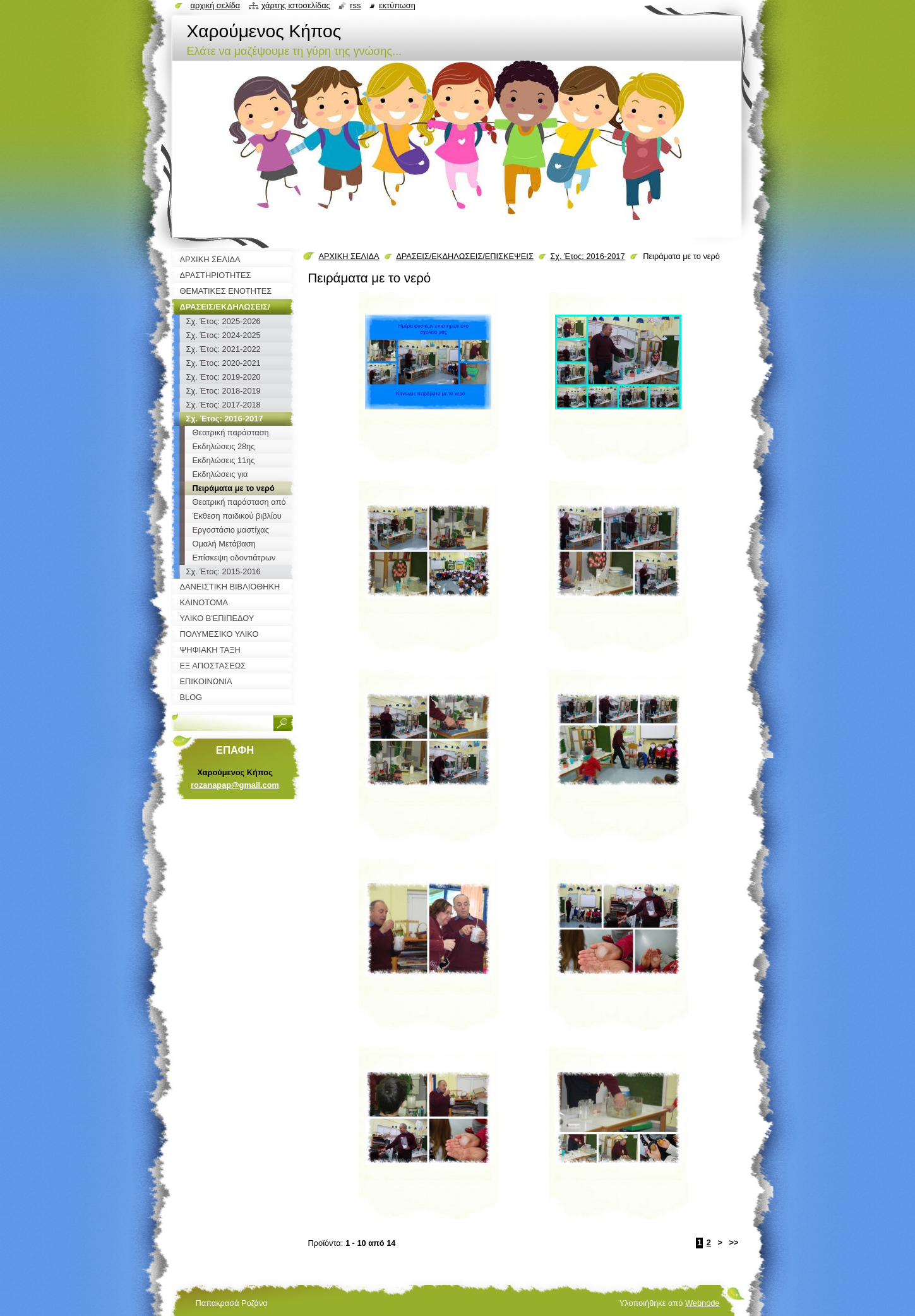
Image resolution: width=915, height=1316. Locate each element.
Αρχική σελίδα (216, 5)
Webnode (702, 1303)
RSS (355, 5)
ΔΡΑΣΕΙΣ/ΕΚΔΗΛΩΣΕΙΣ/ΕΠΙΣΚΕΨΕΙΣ (465, 256)
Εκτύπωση (397, 5)
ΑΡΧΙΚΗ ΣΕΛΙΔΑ (349, 256)
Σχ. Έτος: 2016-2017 (587, 256)
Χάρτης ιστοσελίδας (295, 5)
